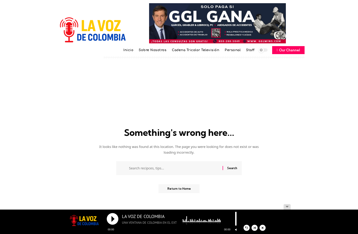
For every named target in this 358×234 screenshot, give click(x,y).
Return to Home (179, 189)
